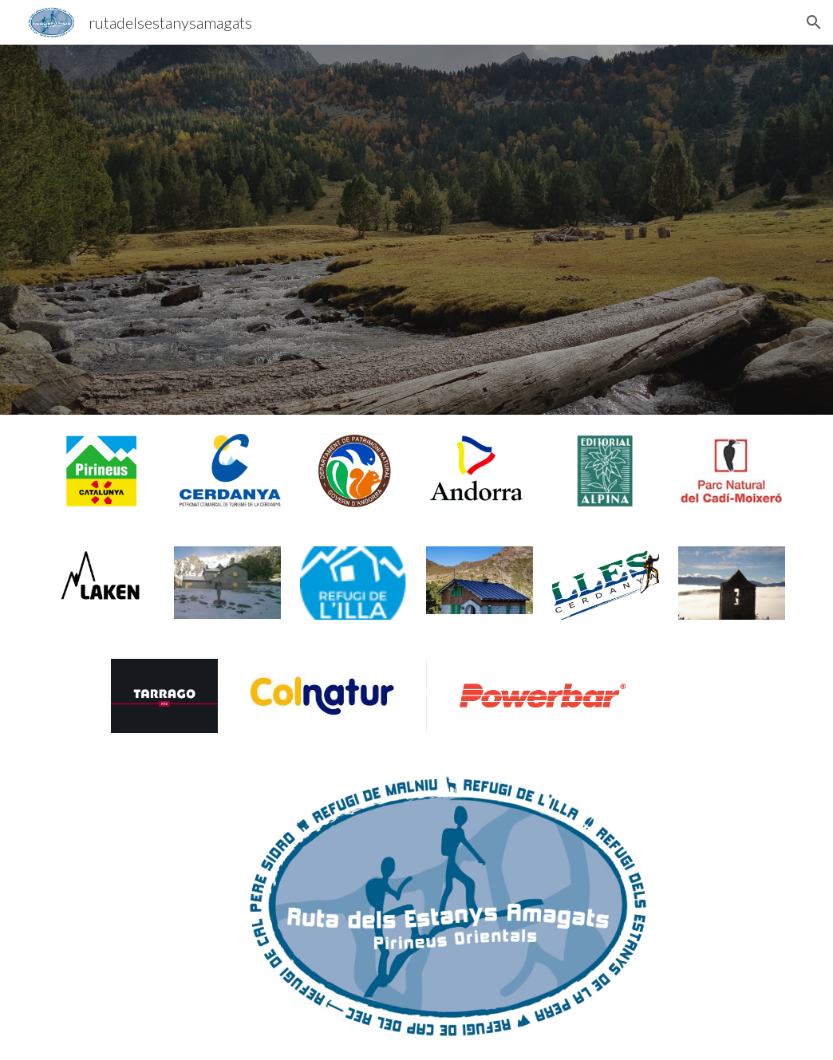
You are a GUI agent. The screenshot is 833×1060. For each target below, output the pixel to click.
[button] (814, 22)
